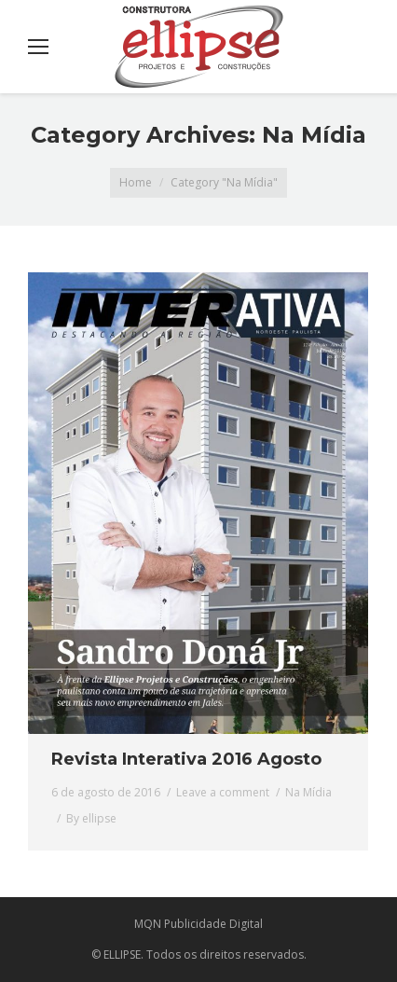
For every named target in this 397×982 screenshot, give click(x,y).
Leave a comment (222, 792)
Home (135, 182)
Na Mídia (308, 792)
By (91, 818)
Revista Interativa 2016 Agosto (186, 759)
